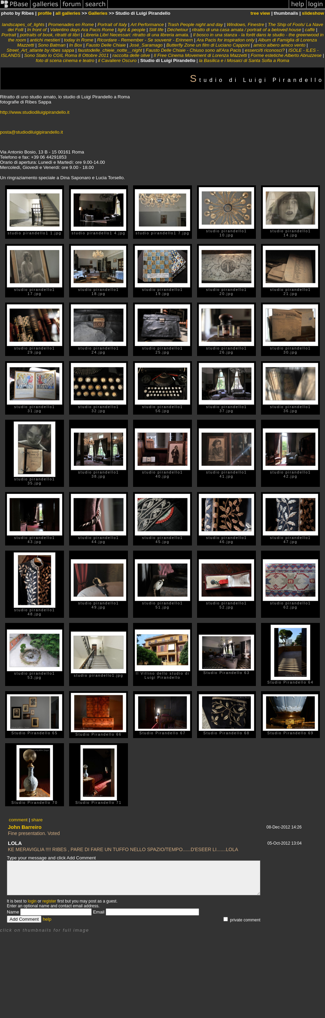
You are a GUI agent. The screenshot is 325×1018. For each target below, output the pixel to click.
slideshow (313, 13)
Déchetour (177, 29)
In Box (75, 45)
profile (45, 13)
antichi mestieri (45, 39)
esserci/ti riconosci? (265, 50)
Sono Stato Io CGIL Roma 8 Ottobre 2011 (66, 55)
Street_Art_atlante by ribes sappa (40, 50)
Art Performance (147, 24)
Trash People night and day (195, 24)
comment (18, 819)
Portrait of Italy (112, 24)
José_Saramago (145, 45)
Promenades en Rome (71, 24)
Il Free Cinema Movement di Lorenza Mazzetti (200, 55)
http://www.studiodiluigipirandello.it (34, 112)
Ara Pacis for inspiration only (226, 39)
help (47, 919)
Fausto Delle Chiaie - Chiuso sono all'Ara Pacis (193, 50)
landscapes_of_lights (23, 24)
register (49, 901)
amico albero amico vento (280, 45)
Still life (156, 29)
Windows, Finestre (245, 24)
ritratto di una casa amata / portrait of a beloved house (246, 29)
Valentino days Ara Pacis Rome (82, 29)
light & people (131, 29)
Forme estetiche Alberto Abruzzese (286, 55)
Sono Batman (52, 45)
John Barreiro (24, 827)
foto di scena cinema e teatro (65, 60)
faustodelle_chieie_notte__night (110, 50)
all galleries (67, 13)
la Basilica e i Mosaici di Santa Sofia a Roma (244, 60)
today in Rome (78, 39)
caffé (310, 29)
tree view (260, 13)
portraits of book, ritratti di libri (50, 34)
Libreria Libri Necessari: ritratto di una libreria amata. (136, 34)
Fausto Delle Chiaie (106, 45)
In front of (36, 29)
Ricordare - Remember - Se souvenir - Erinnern (145, 39)
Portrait (8, 34)
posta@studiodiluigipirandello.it (31, 132)
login (32, 901)
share (36, 819)
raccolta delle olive (131, 55)
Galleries (97, 13)
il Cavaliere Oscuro (117, 60)
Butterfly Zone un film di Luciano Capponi (208, 45)
